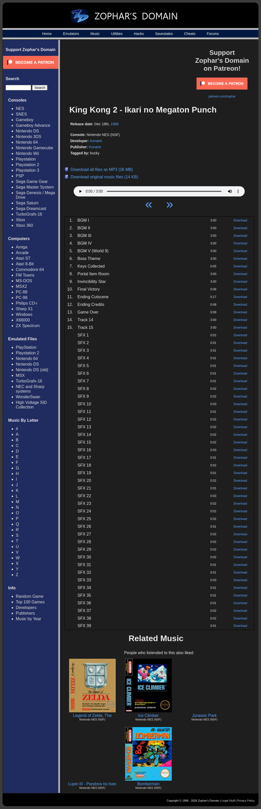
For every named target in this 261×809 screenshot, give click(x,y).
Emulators (71, 34)
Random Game (30, 596)
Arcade (22, 253)
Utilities (117, 34)
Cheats (189, 34)
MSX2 (21, 286)
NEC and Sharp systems (30, 388)
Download (240, 220)
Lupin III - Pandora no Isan (92, 784)
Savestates (164, 34)
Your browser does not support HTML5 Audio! (159, 190)
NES (20, 108)
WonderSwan (28, 397)
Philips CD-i (26, 303)
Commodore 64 (30, 269)
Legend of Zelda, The (92, 715)
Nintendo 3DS (28, 136)
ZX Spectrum (28, 325)
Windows (24, 314)
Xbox (20, 220)
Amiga (21, 247)
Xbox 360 (24, 225)
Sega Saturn (27, 203)
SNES (21, 114)
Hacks (139, 34)
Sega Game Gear (32, 181)
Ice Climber (148, 715)
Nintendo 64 (27, 142)
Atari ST (23, 258)
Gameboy (24, 120)
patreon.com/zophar (222, 96)
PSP (20, 176)
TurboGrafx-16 (29, 214)
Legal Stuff (228, 800)
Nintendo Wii (27, 153)
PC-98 (21, 297)
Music (95, 34)
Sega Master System (35, 187)
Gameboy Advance (33, 125)
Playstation (26, 159)
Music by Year (28, 619)
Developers (26, 607)
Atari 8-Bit (25, 264)
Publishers (25, 613)
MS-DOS (24, 281)
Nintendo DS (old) (32, 370)
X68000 (23, 320)
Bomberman (148, 784)
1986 (115, 124)
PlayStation (26, 347)
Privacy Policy (246, 800)
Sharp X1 (24, 309)
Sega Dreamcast (31, 208)
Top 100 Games (30, 602)
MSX (20, 375)
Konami (96, 141)
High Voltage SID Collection (31, 404)
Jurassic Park (204, 715)
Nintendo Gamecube (34, 148)
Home (46, 34)
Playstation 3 (27, 170)
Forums (213, 34)
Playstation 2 (27, 165)
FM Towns (25, 275)
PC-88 (21, 292)
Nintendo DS (27, 131)
